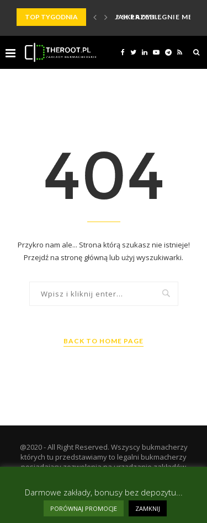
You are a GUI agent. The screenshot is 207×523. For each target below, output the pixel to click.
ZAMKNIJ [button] (147, 508)
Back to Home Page (103, 341)
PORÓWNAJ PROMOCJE (83, 508)
